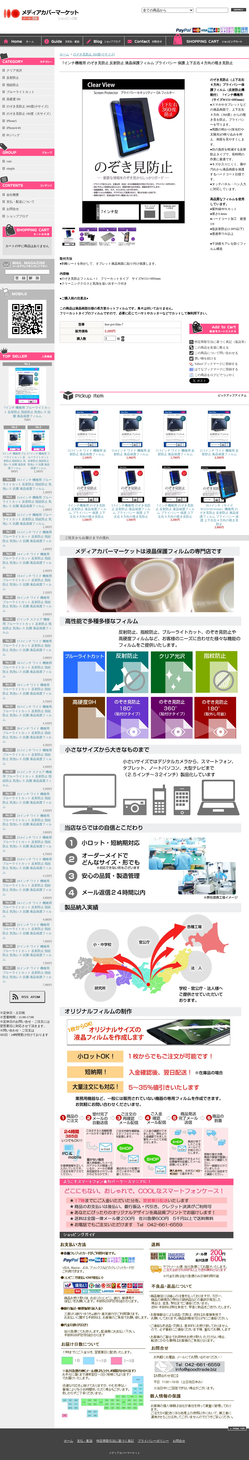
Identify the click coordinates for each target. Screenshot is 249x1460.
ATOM (35, 997)
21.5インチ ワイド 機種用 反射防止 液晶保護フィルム (219, 433)
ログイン (190, 22)
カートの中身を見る (27, 230)
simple (10, 168)
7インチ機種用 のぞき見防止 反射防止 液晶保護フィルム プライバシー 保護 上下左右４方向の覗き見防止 (175, 491)
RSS (25, 997)
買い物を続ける (205, 358)
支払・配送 (85, 1441)
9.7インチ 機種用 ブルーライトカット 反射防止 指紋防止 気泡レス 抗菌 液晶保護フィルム (38, 449)
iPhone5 (11, 121)
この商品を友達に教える (212, 347)
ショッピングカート (207, 40)
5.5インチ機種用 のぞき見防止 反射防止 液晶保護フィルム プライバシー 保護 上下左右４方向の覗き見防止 (131, 491)
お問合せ (145, 42)
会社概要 (12, 195)
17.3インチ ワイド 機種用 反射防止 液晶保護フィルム (175, 433)
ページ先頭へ (237, 1428)
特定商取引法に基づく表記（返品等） (221, 342)
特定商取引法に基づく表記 (115, 1441)
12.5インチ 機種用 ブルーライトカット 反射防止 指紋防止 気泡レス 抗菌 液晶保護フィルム (27, 519)
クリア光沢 (14, 70)
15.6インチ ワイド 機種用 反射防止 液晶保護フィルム (131, 433)
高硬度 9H (13, 99)
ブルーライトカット (20, 92)
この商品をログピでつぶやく (215, 375)
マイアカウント (235, 22)
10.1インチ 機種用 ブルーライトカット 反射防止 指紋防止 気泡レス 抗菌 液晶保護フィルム (27, 484)
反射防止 (12, 77)
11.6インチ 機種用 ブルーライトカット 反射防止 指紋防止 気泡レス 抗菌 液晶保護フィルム (27, 502)
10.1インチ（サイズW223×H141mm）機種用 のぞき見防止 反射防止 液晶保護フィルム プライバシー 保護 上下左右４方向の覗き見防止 (219, 495)
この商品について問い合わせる (216, 353)
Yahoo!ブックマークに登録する (216, 364)
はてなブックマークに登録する (216, 369)
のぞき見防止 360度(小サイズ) (27, 106)
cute (9, 161)
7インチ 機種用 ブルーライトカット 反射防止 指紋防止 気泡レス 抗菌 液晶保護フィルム (27, 392)
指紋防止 (12, 85)
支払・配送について (62, 42)
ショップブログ (104, 42)
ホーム (21, 42)
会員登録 (210, 22)
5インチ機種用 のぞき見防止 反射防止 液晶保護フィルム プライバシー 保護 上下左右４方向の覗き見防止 (86, 491)
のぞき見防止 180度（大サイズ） (29, 113)
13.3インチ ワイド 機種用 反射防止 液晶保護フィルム (86, 433)
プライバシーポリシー (153, 1441)
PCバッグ (13, 135)
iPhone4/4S (13, 128)
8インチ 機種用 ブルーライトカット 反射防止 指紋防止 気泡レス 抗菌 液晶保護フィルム (14, 449)
